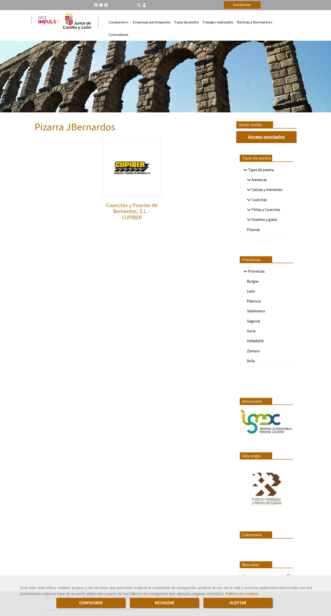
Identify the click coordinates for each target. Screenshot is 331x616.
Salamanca (256, 311)
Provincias (256, 271)
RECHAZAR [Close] (164, 602)
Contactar (242, 5)
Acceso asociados (266, 137)
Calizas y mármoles (266, 189)
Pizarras (253, 229)
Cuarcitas (259, 199)
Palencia (254, 301)
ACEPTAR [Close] (238, 602)
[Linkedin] (106, 5)
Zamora (253, 351)
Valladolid (255, 340)
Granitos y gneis (264, 219)
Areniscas (259, 179)
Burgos (253, 281)
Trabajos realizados (217, 22)
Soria (251, 331)
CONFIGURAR (91, 602)
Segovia (253, 321)
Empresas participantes (152, 22)
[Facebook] (95, 5)
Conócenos (119, 22)
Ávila (251, 360)
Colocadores (118, 34)
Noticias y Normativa (255, 22)
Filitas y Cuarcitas (265, 209)
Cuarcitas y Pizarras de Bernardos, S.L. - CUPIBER (131, 211)
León (251, 291)
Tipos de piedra (186, 22)
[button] (144, 5)
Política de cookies (241, 593)
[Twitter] (101, 5)
